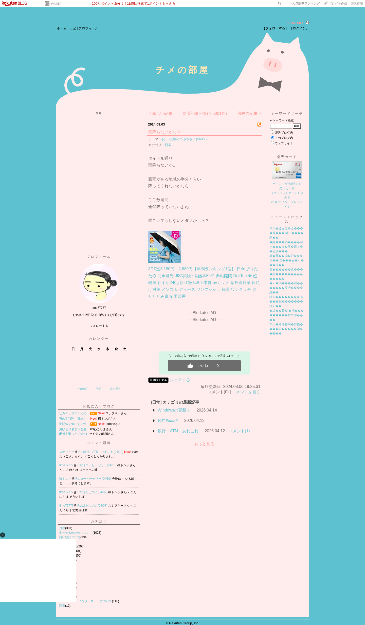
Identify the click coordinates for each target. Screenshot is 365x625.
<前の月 (82, 388)
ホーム (62, 28)
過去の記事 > (249, 113)
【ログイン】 (299, 28)
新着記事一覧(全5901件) (205, 113)
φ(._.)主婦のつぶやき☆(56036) (184, 139)
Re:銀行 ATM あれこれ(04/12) (101, 452)
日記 (72, 28)
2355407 (295, 23)
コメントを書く (246, 392)
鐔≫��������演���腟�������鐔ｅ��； (286, 301)
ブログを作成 (338, 3)
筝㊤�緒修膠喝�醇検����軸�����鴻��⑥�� (286, 329)
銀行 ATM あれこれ (178, 431)
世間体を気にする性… (74, 424)
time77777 (66, 465)
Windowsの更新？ (174, 410)
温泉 (62, 606)
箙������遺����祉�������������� (286, 274)
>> (304, 3)
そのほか (56, 3)
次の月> (115, 388)
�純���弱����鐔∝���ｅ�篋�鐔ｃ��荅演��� (286, 246)
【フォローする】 (275, 28)
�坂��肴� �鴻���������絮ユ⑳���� (286, 315)
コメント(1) (239, 431)
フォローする (99, 326)
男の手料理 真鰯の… (74, 418)
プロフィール (88, 28)
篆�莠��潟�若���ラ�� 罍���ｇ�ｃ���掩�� (286, 260)
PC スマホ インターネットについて (85, 601)
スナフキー (67, 452)
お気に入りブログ (99, 406)
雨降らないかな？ (164, 132)
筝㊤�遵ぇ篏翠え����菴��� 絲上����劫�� (286, 233)
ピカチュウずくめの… (74, 413)
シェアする (180, 380)
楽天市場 (357, 3)
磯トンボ (65, 478)
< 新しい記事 (160, 113)
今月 (99, 388)
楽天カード (287, 157)
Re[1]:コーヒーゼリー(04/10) (97, 465)
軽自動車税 (168, 420)
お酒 (62, 528)
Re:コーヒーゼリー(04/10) (94, 478)
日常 (168, 145)
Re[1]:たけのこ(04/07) (93, 492)
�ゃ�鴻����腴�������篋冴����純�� (286, 287)
